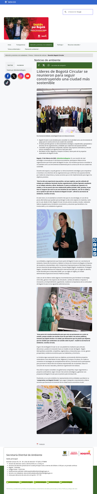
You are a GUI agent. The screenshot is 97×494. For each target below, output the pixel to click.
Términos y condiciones (13, 489)
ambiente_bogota (26, 482)
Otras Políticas (62, 489)
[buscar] (77, 12)
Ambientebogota (40, 482)
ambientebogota (66, 482)
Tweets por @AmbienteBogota (16, 70)
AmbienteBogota (12, 482)
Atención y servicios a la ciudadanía (16, 55)
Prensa (31, 55)
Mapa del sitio (73, 489)
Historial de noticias (40, 55)
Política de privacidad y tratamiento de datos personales (39, 489)
